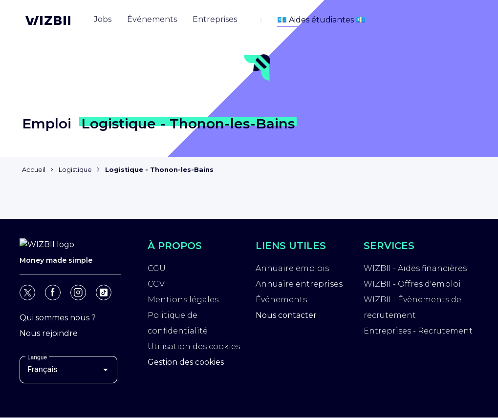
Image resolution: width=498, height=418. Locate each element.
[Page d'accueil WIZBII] (47, 20)
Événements (281, 301)
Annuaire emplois (292, 269)
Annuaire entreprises (299, 285)
